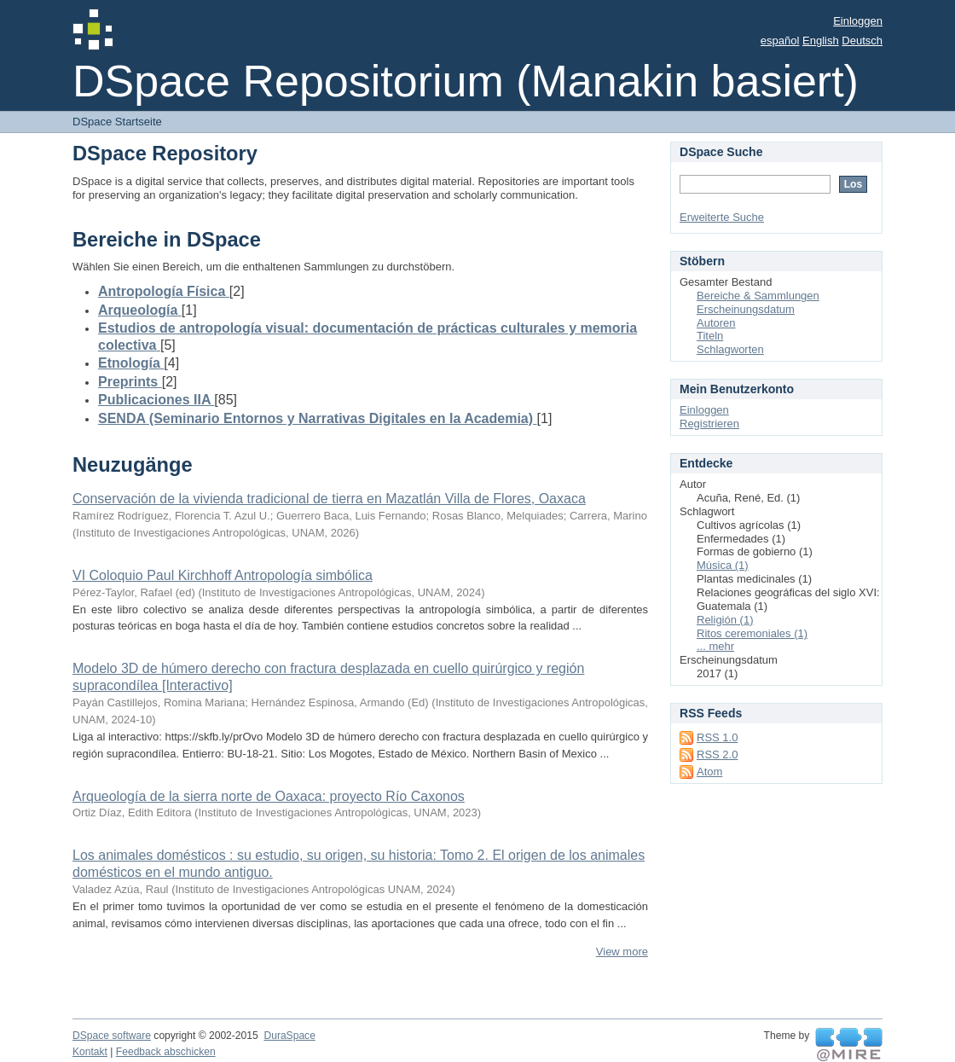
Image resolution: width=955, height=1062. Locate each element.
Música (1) (723, 565)
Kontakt (89, 1052)
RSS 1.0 (717, 737)
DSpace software (111, 1036)
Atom (709, 771)
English (820, 40)
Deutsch (862, 40)
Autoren (716, 322)
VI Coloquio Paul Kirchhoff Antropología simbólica (222, 575)
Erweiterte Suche (722, 217)
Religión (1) (725, 619)
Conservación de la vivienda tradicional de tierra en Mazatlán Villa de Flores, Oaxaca (329, 498)
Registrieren (709, 423)
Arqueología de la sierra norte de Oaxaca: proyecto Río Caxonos (268, 796)
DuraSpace (289, 1036)
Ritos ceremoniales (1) (752, 633)
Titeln (710, 335)
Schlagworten (730, 349)
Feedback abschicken (166, 1052)
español (780, 40)
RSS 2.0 (717, 754)
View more (622, 951)
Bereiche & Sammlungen (758, 295)
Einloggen (858, 21)
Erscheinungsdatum (746, 309)
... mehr (715, 646)
